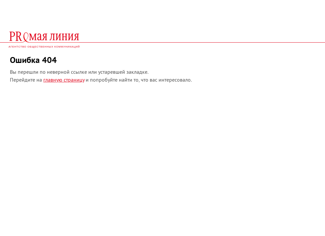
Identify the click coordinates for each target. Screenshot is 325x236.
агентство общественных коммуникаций (44, 46)
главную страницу (63, 79)
